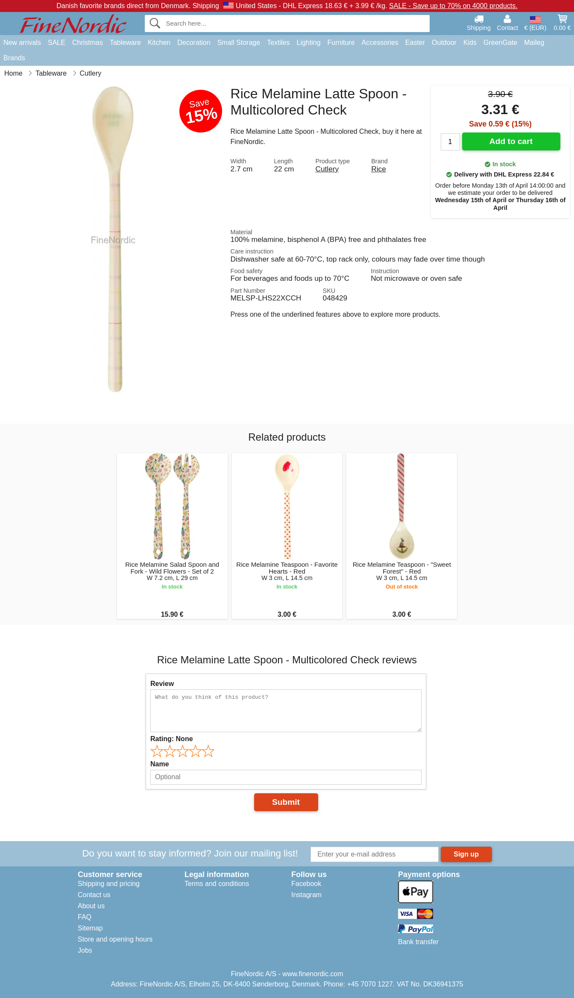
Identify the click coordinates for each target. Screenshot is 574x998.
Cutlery (327, 169)
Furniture (341, 42)
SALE (56, 42)
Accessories (380, 42)
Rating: (171, 738)
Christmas (87, 42)
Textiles (278, 42)
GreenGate (500, 42)
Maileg (534, 42)
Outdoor (444, 42)
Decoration (193, 42)
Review (162, 683)
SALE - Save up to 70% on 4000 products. (453, 5)
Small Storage (239, 42)
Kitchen (159, 42)
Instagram (306, 894)
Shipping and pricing (109, 883)
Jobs (85, 950)
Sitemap (90, 928)
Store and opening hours (115, 939)
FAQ (84, 917)
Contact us (94, 894)
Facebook (306, 883)
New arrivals (22, 42)
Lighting (309, 42)
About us (91, 906)
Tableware (125, 42)
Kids (470, 42)
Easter (415, 42)
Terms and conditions (216, 883)
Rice (378, 169)
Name (159, 764)
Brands (14, 58)
